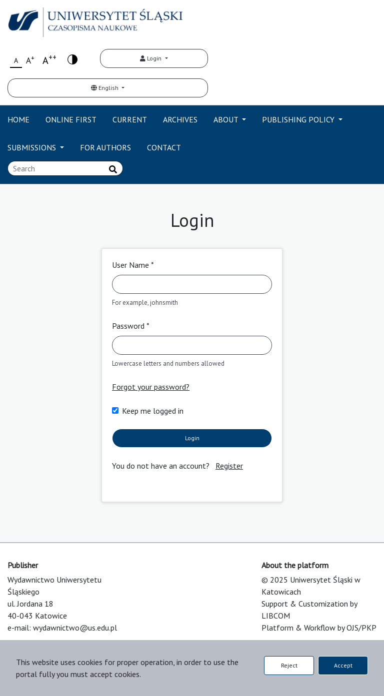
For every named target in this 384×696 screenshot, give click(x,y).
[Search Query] (65, 168)
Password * (131, 326)
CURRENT (129, 119)
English (105, 87)
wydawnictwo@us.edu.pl (75, 628)
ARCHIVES (180, 119)
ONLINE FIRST (71, 119)
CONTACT (164, 147)
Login (151, 58)
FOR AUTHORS (105, 147)
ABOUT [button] (227, 119)
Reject (289, 665)
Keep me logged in (153, 411)
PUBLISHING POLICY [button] (299, 119)
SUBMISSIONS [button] (33, 147)
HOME (19, 119)
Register (229, 466)
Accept (343, 665)
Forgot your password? (151, 387)
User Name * (133, 265)
